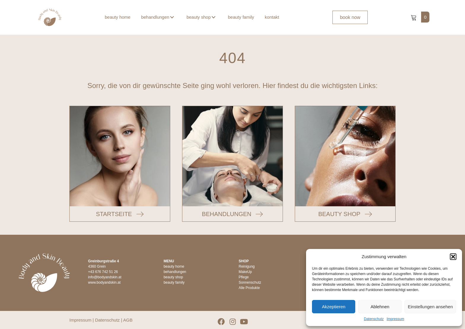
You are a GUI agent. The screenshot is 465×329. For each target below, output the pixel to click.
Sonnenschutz (250, 282)
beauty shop (173, 277)
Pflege (244, 277)
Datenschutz (374, 319)
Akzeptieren (333, 306)
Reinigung (247, 266)
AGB (128, 319)
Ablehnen (379, 306)
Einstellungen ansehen (430, 306)
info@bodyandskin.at (104, 277)
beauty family (174, 282)
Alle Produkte (249, 288)
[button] (453, 257)
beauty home (174, 266)
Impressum (395, 319)
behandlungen (175, 272)
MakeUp (245, 272)
